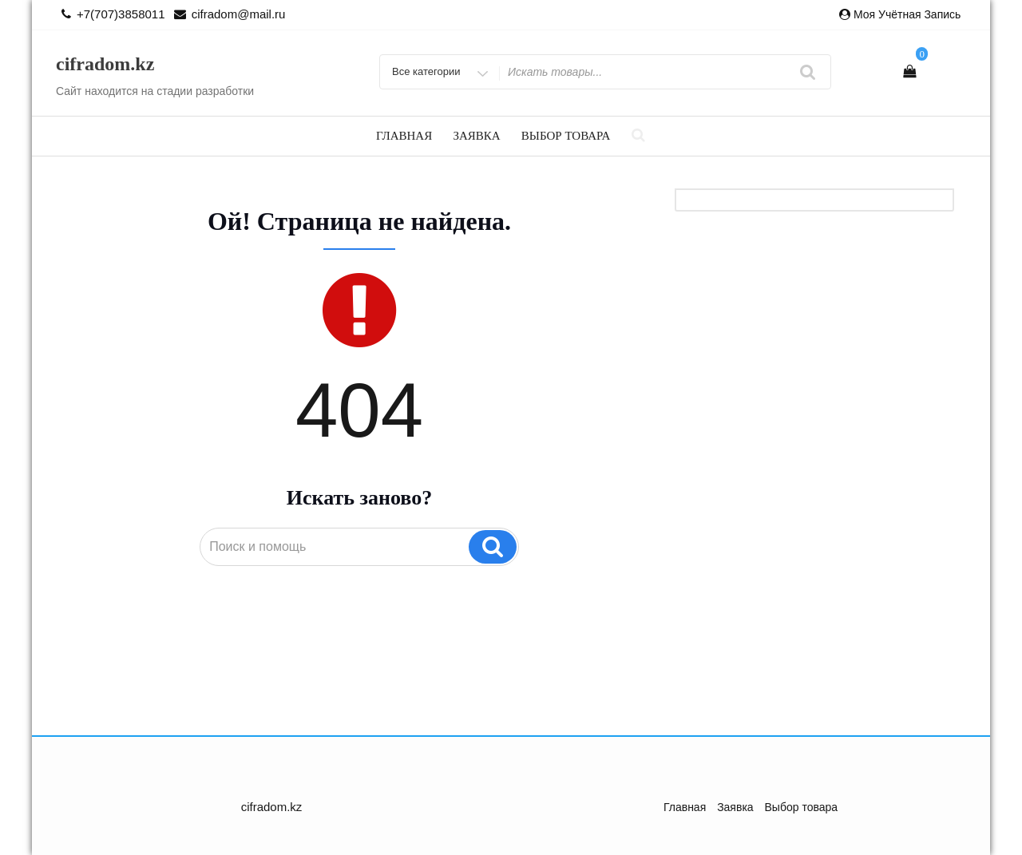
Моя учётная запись (907, 14)
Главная (404, 135)
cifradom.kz (105, 63)
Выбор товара (565, 135)
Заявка (476, 135)
